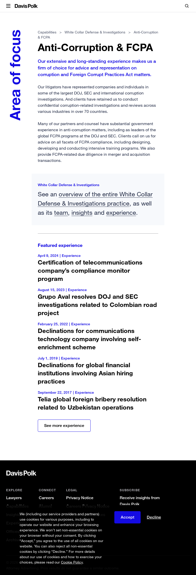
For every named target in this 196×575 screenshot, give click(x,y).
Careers (46, 497)
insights (81, 212)
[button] (8, 6)
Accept (127, 517)
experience (121, 212)
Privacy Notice (79, 497)
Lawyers (14, 497)
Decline (154, 517)
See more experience (64, 425)
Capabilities (47, 32)
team (61, 212)
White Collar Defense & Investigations (95, 32)
